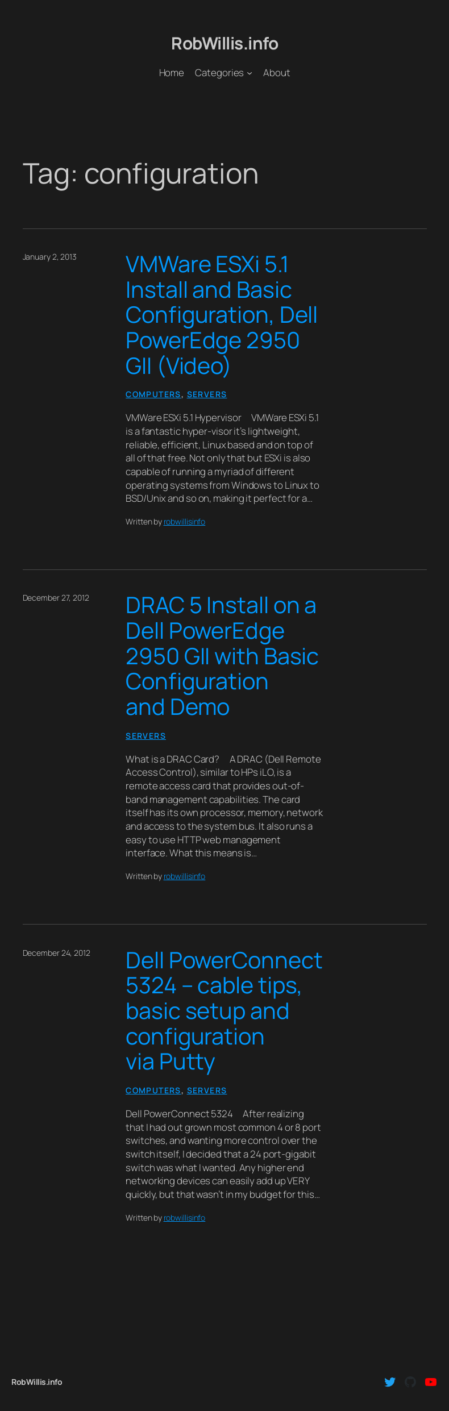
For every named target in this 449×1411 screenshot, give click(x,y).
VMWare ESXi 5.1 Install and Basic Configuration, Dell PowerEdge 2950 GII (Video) (222, 314)
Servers (207, 394)
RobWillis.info (224, 43)
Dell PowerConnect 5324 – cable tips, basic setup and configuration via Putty (224, 1010)
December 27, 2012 (56, 597)
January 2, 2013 (50, 256)
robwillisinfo (185, 521)
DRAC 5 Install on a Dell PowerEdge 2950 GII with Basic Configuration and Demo (222, 655)
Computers (153, 394)
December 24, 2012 (56, 952)
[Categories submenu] (249, 73)
